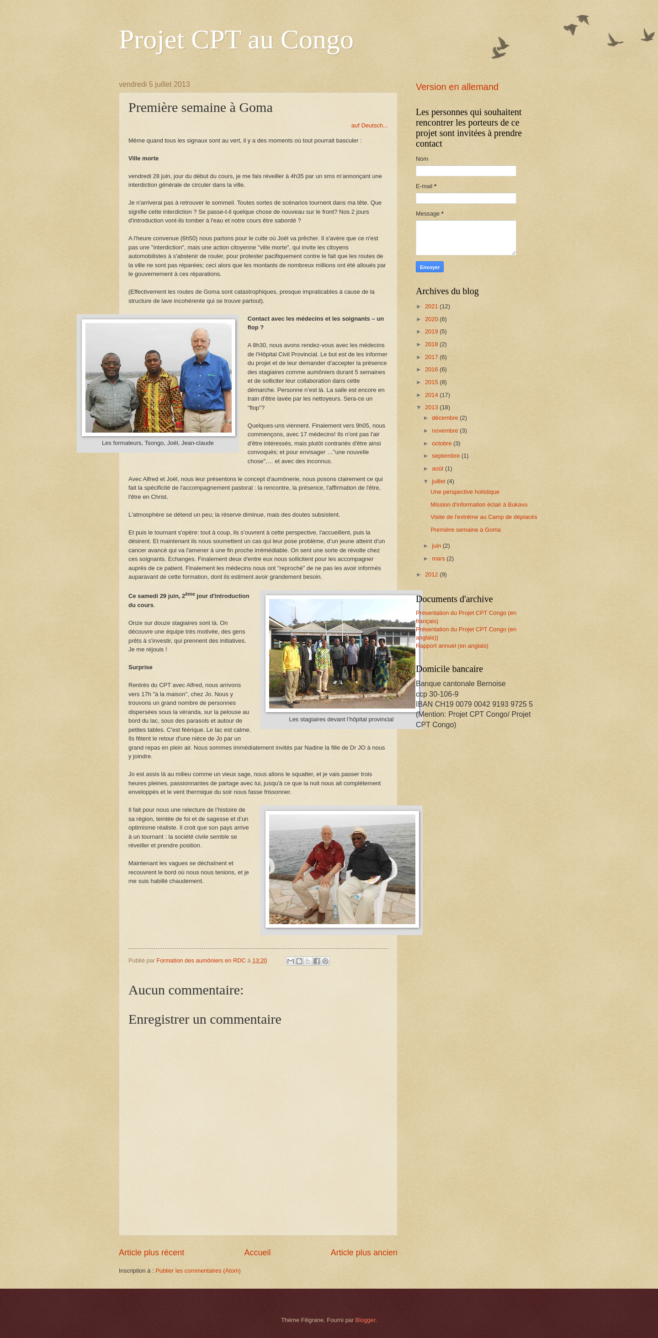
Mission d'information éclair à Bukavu (478, 504)
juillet (439, 481)
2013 (432, 407)
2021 (432, 306)
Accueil (257, 1252)
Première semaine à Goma (465, 529)
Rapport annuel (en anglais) (452, 645)
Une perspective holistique (464, 491)
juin (437, 545)
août (438, 468)
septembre (446, 455)
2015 (432, 382)
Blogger (366, 1320)
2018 (432, 344)
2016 (432, 369)
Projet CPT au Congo (236, 39)
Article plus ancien (364, 1252)
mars (439, 558)
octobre (442, 443)
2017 (432, 357)
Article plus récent (151, 1252)
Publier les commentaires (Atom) (198, 1270)
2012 (432, 574)
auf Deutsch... (369, 125)
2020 (432, 319)
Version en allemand (457, 87)
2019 (432, 331)
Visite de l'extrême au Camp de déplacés (483, 516)
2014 (432, 394)
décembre (446, 417)
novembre (446, 430)
